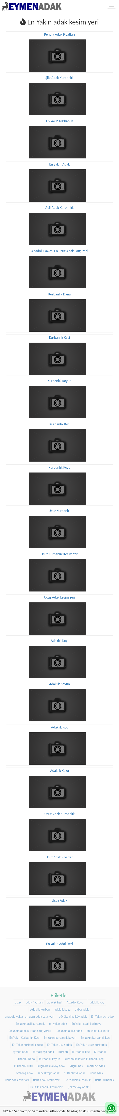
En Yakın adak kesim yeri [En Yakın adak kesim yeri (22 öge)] (87, 1022)
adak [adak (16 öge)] (18, 1001)
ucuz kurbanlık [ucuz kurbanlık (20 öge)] (104, 1079)
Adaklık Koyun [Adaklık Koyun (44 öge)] (76, 1001)
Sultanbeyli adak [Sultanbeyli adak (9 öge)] (74, 1072)
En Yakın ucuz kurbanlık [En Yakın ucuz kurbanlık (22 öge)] (91, 1044)
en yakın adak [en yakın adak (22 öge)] (58, 1022)
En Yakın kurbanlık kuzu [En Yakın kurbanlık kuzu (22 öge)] (27, 1044)
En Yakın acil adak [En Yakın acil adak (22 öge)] (102, 1015)
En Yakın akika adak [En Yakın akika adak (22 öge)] (69, 1029)
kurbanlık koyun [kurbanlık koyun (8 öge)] (49, 1058)
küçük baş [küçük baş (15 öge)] (76, 1065)
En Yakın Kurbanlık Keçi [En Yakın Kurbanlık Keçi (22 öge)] (24, 1036)
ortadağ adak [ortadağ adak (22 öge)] (24, 1072)
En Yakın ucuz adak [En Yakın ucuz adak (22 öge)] (59, 1044)
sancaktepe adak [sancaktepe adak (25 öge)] (49, 1072)
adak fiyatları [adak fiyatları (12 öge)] (34, 1001)
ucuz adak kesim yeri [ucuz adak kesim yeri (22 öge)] (46, 1079)
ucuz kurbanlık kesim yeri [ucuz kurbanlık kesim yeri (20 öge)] (46, 1086)
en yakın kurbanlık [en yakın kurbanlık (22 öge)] (98, 1029)
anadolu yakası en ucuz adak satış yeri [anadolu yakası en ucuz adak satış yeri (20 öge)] (29, 1015)
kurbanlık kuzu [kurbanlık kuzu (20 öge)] (23, 1065)
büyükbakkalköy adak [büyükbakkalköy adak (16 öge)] (73, 1015)
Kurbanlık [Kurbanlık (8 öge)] (100, 1051)
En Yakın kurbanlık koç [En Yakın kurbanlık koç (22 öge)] (95, 1036)
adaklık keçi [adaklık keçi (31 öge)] (54, 1001)
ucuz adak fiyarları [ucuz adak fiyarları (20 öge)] (17, 1079)
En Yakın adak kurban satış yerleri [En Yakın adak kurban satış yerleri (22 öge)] (30, 1029)
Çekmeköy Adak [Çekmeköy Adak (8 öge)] (78, 1086)
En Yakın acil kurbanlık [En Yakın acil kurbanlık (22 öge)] (30, 1022)
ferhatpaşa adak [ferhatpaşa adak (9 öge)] (43, 1051)
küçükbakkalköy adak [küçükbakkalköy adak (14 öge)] (51, 1065)
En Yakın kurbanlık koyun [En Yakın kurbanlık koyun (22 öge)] (60, 1036)
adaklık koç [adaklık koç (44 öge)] (97, 1001)
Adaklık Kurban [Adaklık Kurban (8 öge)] (40, 1008)
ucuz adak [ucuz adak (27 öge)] (96, 1072)
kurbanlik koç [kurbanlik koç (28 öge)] (81, 1051)
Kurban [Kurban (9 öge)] (63, 1051)
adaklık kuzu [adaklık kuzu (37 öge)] (62, 1008)
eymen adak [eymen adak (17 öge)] (21, 1051)
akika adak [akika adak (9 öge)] (82, 1008)
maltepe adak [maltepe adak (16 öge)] (96, 1065)
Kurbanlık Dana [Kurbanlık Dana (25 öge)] (25, 1058)
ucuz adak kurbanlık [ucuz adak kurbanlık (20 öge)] (78, 1079)
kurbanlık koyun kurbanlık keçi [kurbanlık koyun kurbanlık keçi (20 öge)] (84, 1058)
